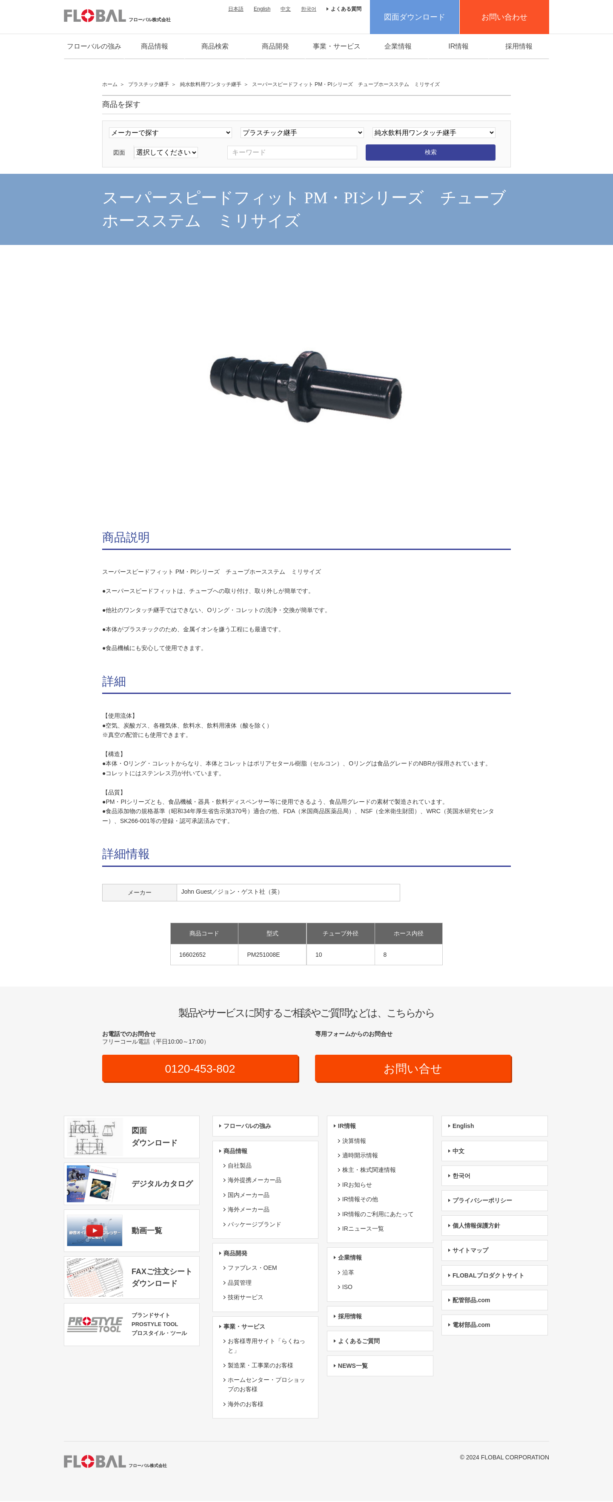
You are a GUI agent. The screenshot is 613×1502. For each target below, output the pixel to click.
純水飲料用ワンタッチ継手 (210, 84)
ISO (347, 1287)
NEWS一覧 (353, 1366)
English (262, 9)
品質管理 (240, 1283)
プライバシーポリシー (482, 1201)
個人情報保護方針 (476, 1226)
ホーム (109, 84)
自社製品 (240, 1165)
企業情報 (398, 46)
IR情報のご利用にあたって (378, 1214)
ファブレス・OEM (252, 1268)
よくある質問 (346, 9)
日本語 (235, 9)
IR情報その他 (360, 1200)
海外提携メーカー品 (254, 1180)
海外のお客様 (246, 1404)
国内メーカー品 (248, 1195)
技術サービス (246, 1298)
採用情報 (519, 46)
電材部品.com (471, 1325)
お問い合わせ (504, 17)
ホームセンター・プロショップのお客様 (266, 1385)
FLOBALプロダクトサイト (488, 1275)
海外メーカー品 (248, 1210)
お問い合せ (413, 1069)
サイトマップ (470, 1251)
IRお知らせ (357, 1185)
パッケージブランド (254, 1224)
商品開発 (275, 46)
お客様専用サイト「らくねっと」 (266, 1346)
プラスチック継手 (148, 84)
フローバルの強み (94, 46)
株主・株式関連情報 (369, 1170)
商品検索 (215, 46)
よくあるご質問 (359, 1341)
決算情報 (354, 1141)
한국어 (308, 9)
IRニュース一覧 (363, 1229)
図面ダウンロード (414, 17)
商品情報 (154, 46)
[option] (306, 389)
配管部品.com (471, 1300)
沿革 (348, 1272)
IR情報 (458, 46)
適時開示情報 (360, 1155)
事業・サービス (337, 46)
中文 (286, 9)
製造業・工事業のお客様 (260, 1365)
